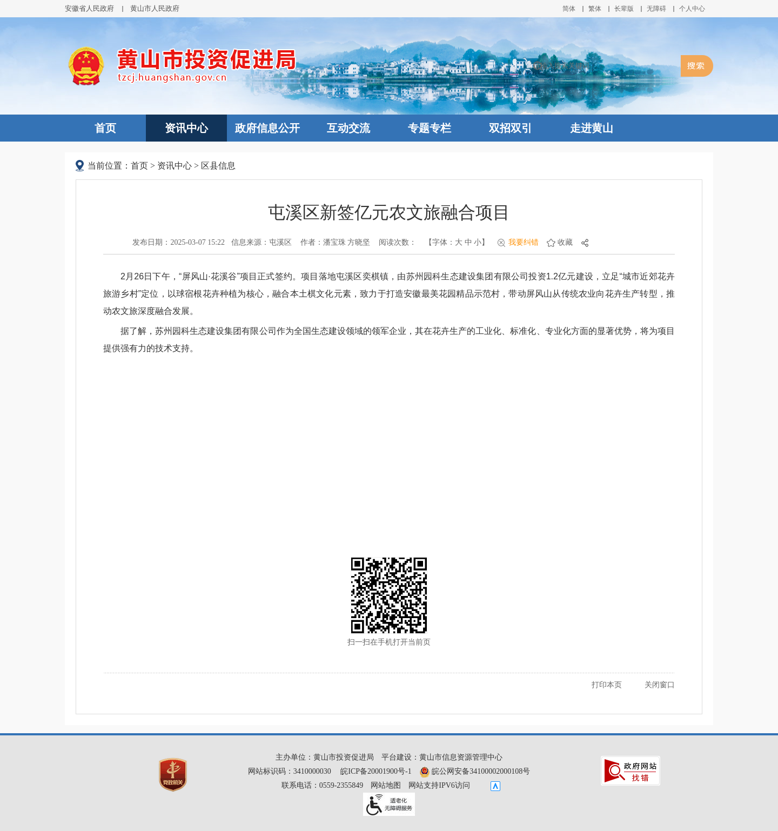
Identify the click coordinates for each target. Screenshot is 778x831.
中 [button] (468, 242)
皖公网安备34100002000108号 (475, 771)
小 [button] (477, 242)
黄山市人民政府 (154, 8)
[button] (624, 8)
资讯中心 (186, 128)
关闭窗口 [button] (660, 685)
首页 (105, 128)
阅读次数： (398, 242)
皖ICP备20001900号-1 (375, 771)
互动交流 (348, 128)
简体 (568, 8)
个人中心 (692, 8)
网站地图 (386, 785)
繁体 (594, 8)
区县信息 (218, 165)
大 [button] (458, 242)
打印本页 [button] (607, 685)
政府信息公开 (267, 128)
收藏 (565, 242)
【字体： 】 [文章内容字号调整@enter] (457, 242)
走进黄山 (591, 128)
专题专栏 (429, 128)
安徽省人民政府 (89, 8)
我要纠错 (523, 242)
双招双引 (510, 128)
